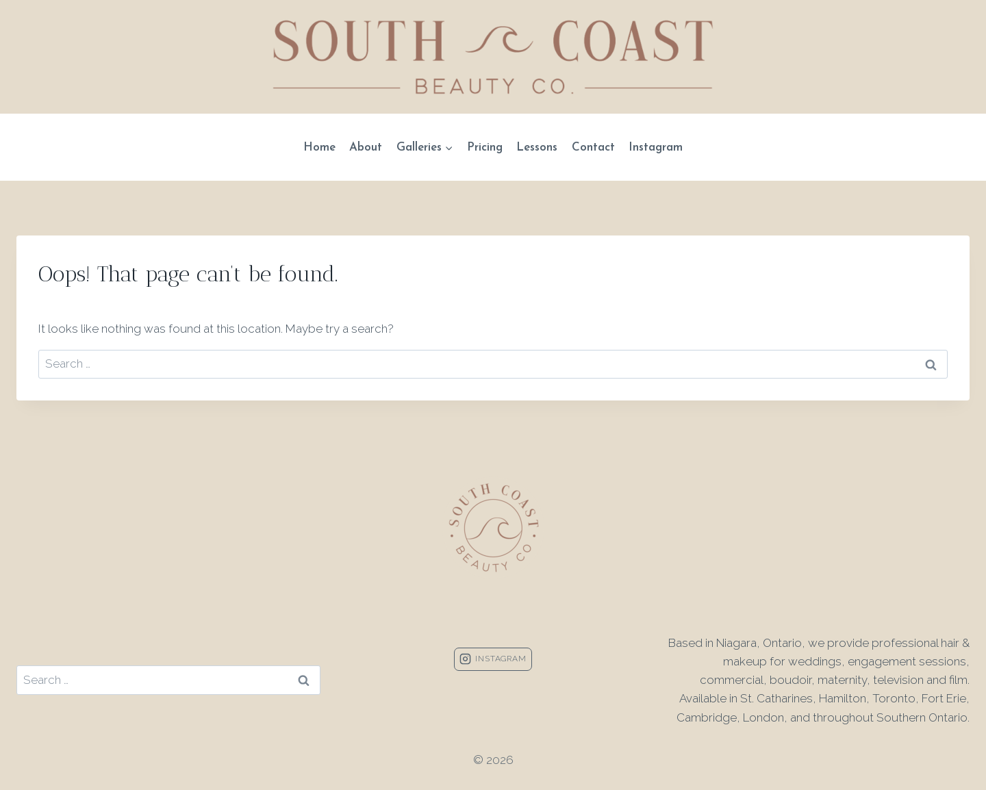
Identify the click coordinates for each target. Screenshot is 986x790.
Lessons (536, 147)
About (365, 147)
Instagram (656, 147)
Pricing (485, 147)
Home (319, 147)
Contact (593, 147)
